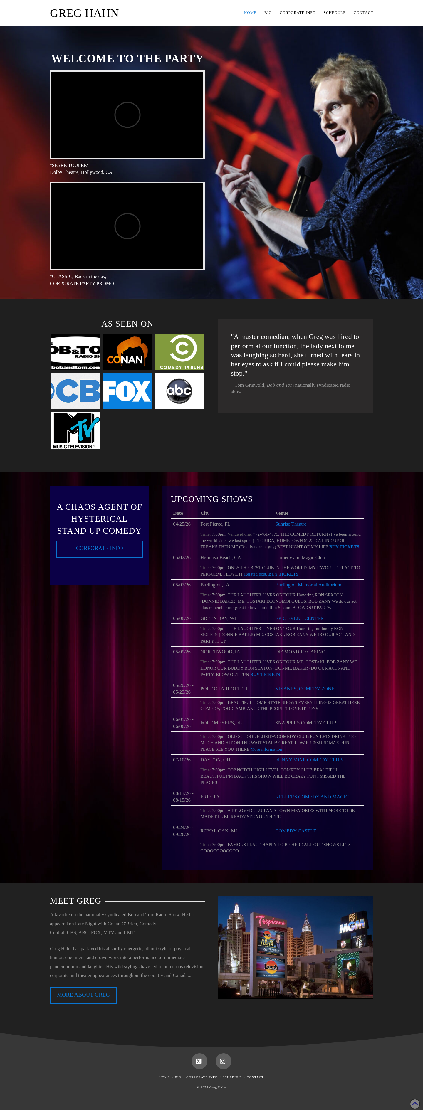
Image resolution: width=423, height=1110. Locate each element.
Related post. (255, 574)
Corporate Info (99, 548)
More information (266, 749)
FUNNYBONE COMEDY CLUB (309, 760)
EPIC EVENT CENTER (299, 618)
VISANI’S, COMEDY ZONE (304, 689)
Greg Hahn (84, 13)
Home (164, 1077)
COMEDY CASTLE (295, 831)
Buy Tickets (344, 546)
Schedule (232, 1077)
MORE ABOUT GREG (83, 995)
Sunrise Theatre (290, 524)
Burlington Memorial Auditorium (308, 585)
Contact (255, 1077)
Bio (178, 1077)
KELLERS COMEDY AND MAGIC (312, 797)
